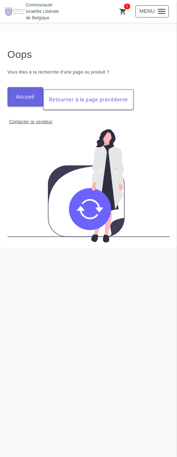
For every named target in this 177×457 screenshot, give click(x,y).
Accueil (25, 97)
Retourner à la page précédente (88, 99)
